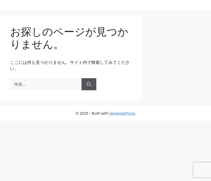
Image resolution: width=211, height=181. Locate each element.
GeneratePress (122, 113)
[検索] (88, 84)
